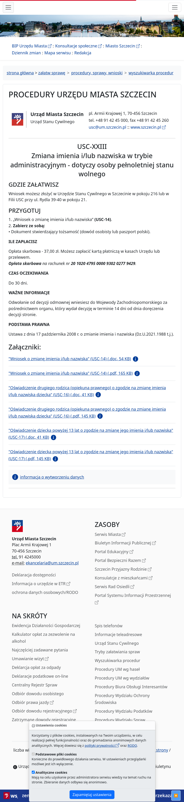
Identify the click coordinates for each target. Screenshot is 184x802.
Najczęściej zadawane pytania (40, 655)
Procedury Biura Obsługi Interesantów (131, 691)
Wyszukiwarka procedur (117, 665)
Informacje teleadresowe (118, 639)
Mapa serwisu (57, 58)
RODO (132, 745)
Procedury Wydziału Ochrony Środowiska (122, 704)
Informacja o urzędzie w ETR (41, 589)
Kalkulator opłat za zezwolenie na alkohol (43, 642)
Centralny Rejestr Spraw (34, 690)
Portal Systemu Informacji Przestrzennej (133, 604)
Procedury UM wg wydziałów (122, 683)
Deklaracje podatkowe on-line (40, 681)
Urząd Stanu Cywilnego (117, 648)
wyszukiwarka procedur (151, 78)
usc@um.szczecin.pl (107, 132)
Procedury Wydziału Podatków (123, 716)
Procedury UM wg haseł (117, 674)
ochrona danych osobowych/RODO (45, 597)
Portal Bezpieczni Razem (120, 566)
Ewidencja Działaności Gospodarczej (46, 630)
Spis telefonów (109, 630)
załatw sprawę (51, 78)
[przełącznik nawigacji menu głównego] (8, 9)
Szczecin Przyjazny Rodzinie (123, 574)
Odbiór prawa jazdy (33, 708)
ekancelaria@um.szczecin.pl (52, 568)
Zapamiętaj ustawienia (92, 794)
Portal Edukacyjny (114, 557)
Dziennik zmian (26, 58)
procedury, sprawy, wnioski (97, 78)
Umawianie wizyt (30, 664)
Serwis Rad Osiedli (114, 592)
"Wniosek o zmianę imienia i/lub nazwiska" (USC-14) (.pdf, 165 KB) (71, 378)
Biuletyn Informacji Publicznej (125, 548)
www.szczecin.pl (148, 132)
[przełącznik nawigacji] (174, 10)
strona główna (20, 78)
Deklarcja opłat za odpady (36, 672)
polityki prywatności (102, 745)
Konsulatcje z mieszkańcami (123, 583)
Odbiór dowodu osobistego (38, 698)
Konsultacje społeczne (78, 51)
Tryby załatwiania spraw (117, 657)
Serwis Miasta (110, 540)
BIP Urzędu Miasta (32, 51)
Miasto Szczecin (122, 51)
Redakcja (82, 58)
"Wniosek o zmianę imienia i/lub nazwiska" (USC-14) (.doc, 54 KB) (70, 363)
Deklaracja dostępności (34, 580)
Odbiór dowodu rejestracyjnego (44, 716)
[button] (134, 363)
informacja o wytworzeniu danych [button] (48, 482)
